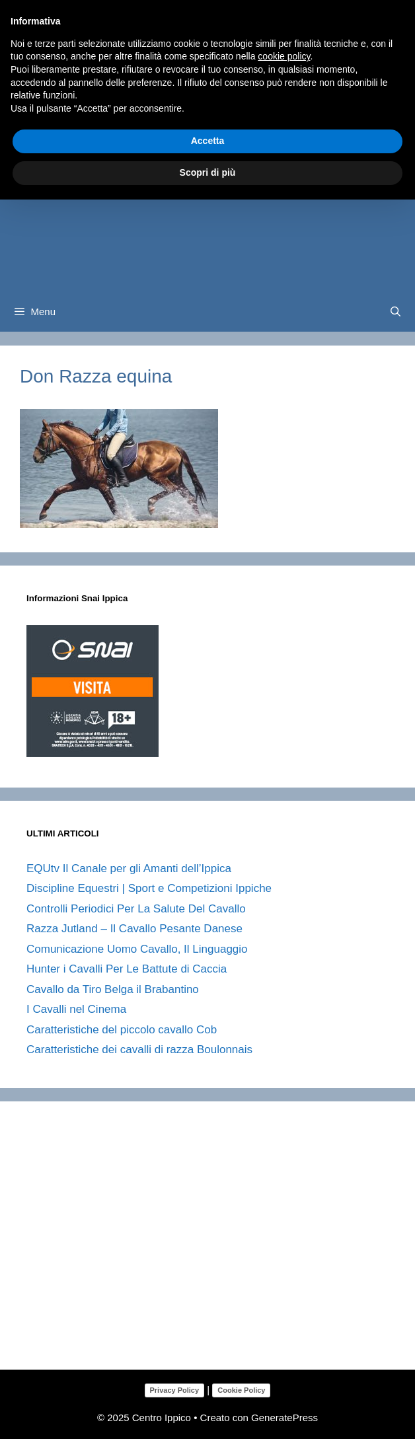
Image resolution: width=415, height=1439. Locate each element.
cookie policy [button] (284, 56)
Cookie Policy (241, 1390)
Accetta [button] (208, 140)
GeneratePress (284, 1417)
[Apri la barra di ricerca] (395, 312)
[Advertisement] (220, 1246)
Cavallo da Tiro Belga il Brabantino (112, 989)
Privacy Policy (175, 1390)
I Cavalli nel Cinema (76, 1009)
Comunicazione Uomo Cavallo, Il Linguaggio (137, 949)
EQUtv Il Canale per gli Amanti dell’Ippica (128, 868)
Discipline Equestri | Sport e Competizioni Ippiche (149, 888)
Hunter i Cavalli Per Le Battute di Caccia (126, 969)
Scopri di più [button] (208, 172)
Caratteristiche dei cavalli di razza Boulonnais (139, 1049)
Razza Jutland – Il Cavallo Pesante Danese (134, 928)
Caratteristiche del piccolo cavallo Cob (121, 1029)
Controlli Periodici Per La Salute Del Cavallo (136, 909)
